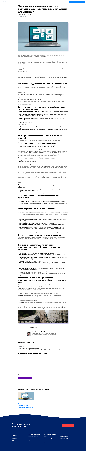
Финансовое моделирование (34, 434)
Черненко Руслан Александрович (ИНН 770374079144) (64, 435)
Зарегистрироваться (74, 2)
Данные (23, 2)
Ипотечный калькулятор (49, 438)
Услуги (13, 2)
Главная (10, 2)
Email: (19, 359)
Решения (18, 2)
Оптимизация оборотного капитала (33, 437)
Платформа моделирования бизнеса (50, 435)
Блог (27, 2)
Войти (83, 2)
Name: (19, 356)
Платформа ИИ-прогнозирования (47, 440)
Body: (19, 374)
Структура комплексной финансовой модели (25, 405)
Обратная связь (68, 425)
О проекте (32, 2)
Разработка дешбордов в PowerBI (33, 440)
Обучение (30, 443)
